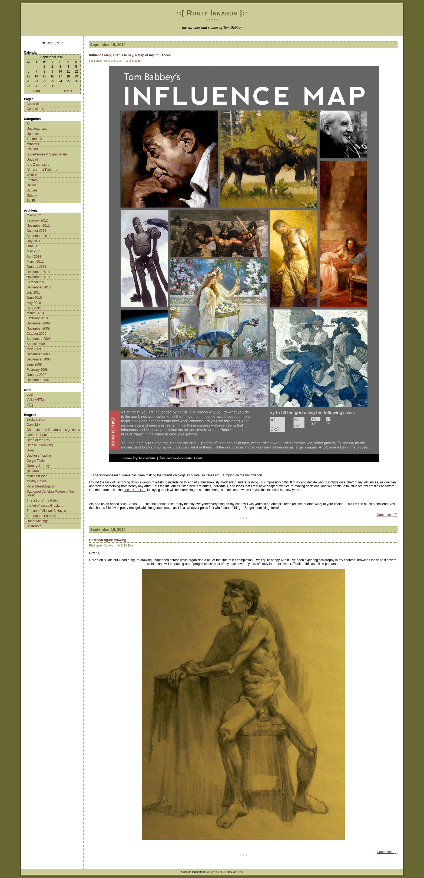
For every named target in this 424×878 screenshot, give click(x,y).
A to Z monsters (38, 165)
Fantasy (32, 180)
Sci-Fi (31, 201)
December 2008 (38, 354)
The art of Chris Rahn (42, 500)
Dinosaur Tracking (40, 445)
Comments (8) (387, 515)
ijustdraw (33, 471)
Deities (32, 185)
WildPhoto (34, 526)
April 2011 (34, 256)
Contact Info (35, 109)
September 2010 (39, 287)
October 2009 (36, 334)
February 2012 (37, 220)
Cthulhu (32, 149)
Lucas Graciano (135, 490)
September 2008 (39, 359)
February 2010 (37, 318)
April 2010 (34, 308)
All (28, 123)
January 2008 (36, 375)
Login (30, 394)
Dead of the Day (38, 440)
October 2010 (36, 282)
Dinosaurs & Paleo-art (42, 170)
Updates (33, 134)
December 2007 (38, 380)
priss (240, 871)
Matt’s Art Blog (37, 476)
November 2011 (38, 225)
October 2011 (36, 231)
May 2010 (34, 303)
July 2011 (33, 241)
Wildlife (32, 175)
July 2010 (33, 292)
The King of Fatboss (41, 516)
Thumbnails (35, 139)
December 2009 (38, 323)
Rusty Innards (212, 13)
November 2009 (38, 328)
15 (44, 76)
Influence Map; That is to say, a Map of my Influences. (130, 55)
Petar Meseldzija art (41, 486)
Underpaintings (37, 521)
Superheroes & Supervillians (47, 154)
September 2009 (39, 339)
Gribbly (32, 195)
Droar (31, 450)
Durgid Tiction (36, 461)
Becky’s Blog (36, 419)
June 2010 (34, 298)
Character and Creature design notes (53, 430)
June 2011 (34, 246)
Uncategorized (37, 129)
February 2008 (37, 370)
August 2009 (36, 344)
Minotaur (33, 144)
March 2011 (35, 262)
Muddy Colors (37, 481)
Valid (36, 400)
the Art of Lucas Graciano (45, 506)
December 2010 (38, 272)
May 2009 (34, 349)
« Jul (36, 91)
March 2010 (35, 313)
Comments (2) (387, 852)
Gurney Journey (38, 466)
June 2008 (34, 364)
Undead (32, 159)
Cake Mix (33, 425)
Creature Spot (37, 435)
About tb (33, 104)
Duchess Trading (39, 455)
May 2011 (34, 251)
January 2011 (36, 267)
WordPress (212, 871)
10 (60, 71)
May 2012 (34, 215)
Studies (32, 190)
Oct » (68, 91)
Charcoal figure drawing (107, 540)
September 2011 (39, 236)
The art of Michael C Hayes (46, 511)
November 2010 (38, 277)
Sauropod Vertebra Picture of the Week (50, 493)
